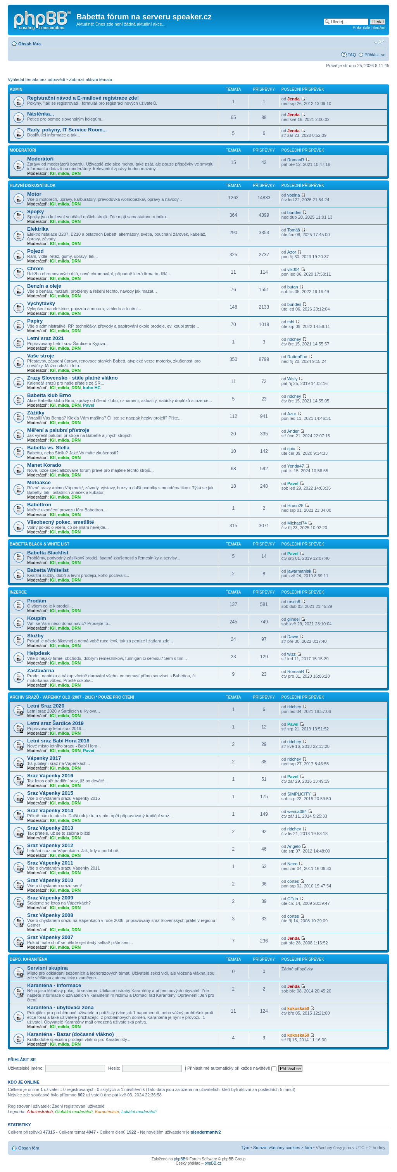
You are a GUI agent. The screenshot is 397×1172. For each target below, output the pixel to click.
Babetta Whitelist (48, 570)
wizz (291, 654)
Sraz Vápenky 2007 (50, 937)
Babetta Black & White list (39, 544)
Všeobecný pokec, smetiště (60, 522)
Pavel (88, 405)
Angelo (293, 846)
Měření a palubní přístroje (58, 430)
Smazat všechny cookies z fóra (282, 1147)
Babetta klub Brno (49, 395)
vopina (293, 195)
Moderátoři (23, 150)
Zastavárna (40, 670)
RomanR (295, 159)
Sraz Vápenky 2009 (50, 898)
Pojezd (35, 251)
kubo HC (91, 387)
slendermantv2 (206, 1132)
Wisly (292, 378)
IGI (53, 173)
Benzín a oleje (44, 286)
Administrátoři (40, 1111)
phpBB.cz (213, 1163)
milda (63, 173)
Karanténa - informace (54, 985)
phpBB (179, 1159)
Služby (35, 636)
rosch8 (293, 601)
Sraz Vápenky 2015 (50, 793)
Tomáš (293, 230)
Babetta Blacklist (47, 553)
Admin (16, 89)
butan (292, 287)
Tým (245, 1147)
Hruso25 (295, 505)
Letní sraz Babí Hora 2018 (58, 741)
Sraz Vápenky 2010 (50, 880)
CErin (292, 898)
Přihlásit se (374, 54)
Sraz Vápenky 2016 (50, 775)
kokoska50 (298, 1008)
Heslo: (114, 1068)
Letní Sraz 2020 (45, 706)
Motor (34, 194)
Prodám (36, 601)
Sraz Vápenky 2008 (50, 915)
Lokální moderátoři (139, 1111)
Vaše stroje (40, 356)
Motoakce (39, 482)
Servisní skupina (47, 968)
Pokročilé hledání (369, 27)
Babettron (39, 504)
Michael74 (297, 523)
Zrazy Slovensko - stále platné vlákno (72, 378)
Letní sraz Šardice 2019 (55, 723)
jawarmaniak (299, 571)
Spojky (35, 211)
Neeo (292, 863)
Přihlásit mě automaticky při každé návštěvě (231, 1068)
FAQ (351, 54)
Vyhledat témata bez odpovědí (36, 79)
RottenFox (297, 356)
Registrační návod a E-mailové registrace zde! (83, 98)
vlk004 (293, 269)
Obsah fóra (29, 43)
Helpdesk (38, 653)
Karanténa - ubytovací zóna (60, 1007)
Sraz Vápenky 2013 (50, 828)
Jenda (293, 99)
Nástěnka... (40, 114)
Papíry (35, 321)
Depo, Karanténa (28, 959)
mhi (290, 321)
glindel (293, 619)
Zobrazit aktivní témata (90, 79)
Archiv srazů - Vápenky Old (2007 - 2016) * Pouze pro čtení (72, 697)
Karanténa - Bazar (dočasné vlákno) (70, 1034)
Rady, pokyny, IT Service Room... (67, 130)
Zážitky (36, 413)
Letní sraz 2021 (45, 338)
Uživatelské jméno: (25, 1068)
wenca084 (297, 811)
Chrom (35, 268)
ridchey (294, 339)
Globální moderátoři (74, 1111)
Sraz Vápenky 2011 (50, 863)
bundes (294, 212)
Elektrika (37, 229)
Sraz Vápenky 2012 (50, 845)
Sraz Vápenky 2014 (50, 810)
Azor (291, 252)
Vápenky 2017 (44, 758)
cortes (293, 881)
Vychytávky (41, 303)
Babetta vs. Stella (48, 448)
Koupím (36, 618)
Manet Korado (44, 465)
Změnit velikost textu (379, 42)
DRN (76, 173)
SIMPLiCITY (299, 794)
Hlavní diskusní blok (32, 185)
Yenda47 (295, 466)
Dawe (292, 636)
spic (291, 448)
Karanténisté (107, 1111)
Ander (293, 431)
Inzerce (18, 592)
